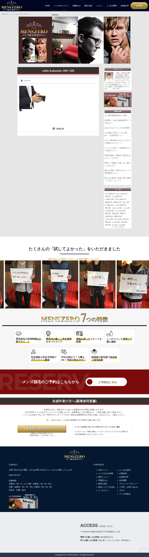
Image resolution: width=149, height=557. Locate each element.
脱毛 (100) (124, 222)
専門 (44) (108, 225)
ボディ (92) (125, 202)
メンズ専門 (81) (117, 196)
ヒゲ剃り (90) (109, 199)
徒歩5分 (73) (117, 202)
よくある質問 (112, 6)
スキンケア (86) (117, 208)
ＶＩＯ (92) (126, 208)
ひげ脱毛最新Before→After (116, 115)
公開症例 (123, 473)
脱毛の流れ (88, 6)
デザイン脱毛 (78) (120, 199)
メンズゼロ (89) (120, 210)
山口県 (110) (109, 216)
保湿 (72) (108, 196)
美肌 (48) (108, 208)
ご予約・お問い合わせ (128, 487)
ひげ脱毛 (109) (109, 210)
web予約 (139, 6)
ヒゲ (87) (115, 225)
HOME (47, 6)
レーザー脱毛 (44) (120, 205)
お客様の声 (124, 6)
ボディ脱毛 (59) (110, 193)
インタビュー (103, 490)
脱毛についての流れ (106, 487)
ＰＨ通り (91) (109, 205)
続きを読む (116, 88)
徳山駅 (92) (108, 202)
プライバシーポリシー (128, 484)
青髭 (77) (123, 213)
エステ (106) (109, 219)
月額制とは (76, 6)
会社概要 (123, 480)
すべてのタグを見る (118, 227)
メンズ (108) (116, 222)
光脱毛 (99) (115, 213)
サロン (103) (118, 219)
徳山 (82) (108, 213)
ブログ (122, 490)
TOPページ (103, 470)
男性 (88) (108, 222)
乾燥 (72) (126, 219)
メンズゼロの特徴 (105, 473)
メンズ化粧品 (124, 494)
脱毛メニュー (103, 477)
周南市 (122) (118, 216)
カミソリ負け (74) (121, 193)
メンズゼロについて (61, 6)
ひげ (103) (122, 225)
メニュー (99, 6)
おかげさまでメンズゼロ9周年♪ (118, 128)
